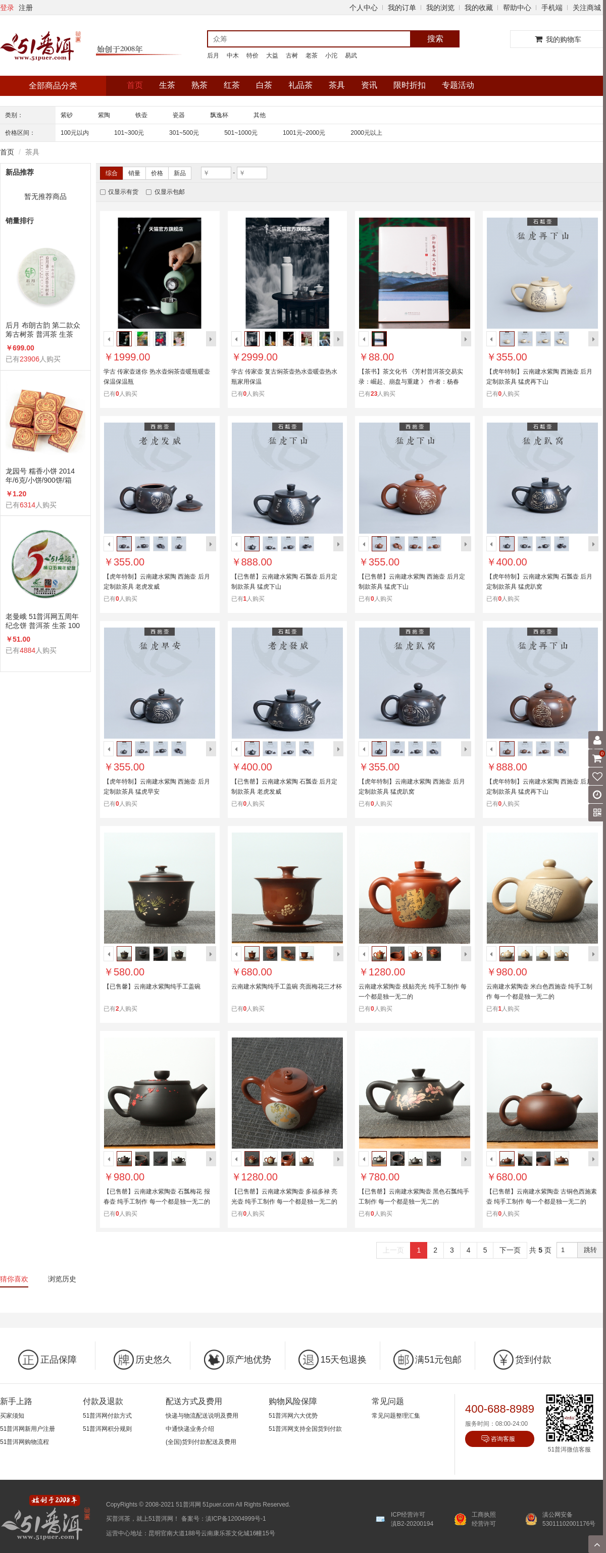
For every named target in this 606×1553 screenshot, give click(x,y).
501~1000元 (241, 132)
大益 (272, 55)
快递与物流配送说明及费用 (202, 1415)
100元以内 (75, 132)
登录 (7, 8)
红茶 (232, 85)
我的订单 (402, 8)
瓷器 (179, 115)
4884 (27, 650)
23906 (29, 359)
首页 (135, 85)
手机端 (552, 8)
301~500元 (184, 132)
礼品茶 (300, 85)
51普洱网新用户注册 (27, 1428)
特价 (252, 55)
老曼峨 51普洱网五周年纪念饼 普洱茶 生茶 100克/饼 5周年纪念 (43, 621)
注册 (26, 8)
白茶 (264, 85)
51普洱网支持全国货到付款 (305, 1428)
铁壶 (141, 115)
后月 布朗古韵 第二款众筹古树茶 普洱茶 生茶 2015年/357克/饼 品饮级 (43, 330)
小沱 (331, 55)
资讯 (369, 85)
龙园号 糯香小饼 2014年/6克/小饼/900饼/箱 (40, 475)
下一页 (510, 1250)
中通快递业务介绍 (190, 1428)
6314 (27, 505)
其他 (260, 115)
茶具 (337, 85)
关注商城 (587, 8)
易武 (351, 55)
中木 (233, 55)
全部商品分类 (53, 85)
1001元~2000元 (304, 132)
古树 (292, 55)
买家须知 (12, 1415)
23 (374, 393)
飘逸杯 (219, 115)
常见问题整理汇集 (396, 1415)
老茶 (312, 55)
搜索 (435, 38)
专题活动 (458, 85)
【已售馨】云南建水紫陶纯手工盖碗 (152, 986)
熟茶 (199, 85)
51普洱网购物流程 (24, 1441)
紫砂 (67, 115)
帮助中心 (517, 8)
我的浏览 (440, 8)
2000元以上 (366, 132)
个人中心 (363, 8)
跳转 (590, 1250)
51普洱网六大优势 (293, 1415)
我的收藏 (479, 8)
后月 (213, 55)
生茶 (167, 85)
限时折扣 (409, 85)
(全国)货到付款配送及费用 (201, 1441)
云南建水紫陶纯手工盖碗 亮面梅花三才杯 (286, 986)
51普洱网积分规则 (107, 1428)
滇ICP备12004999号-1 (236, 1518)
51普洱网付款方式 (107, 1415)
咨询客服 (503, 1438)
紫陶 (104, 115)
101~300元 (129, 132)
